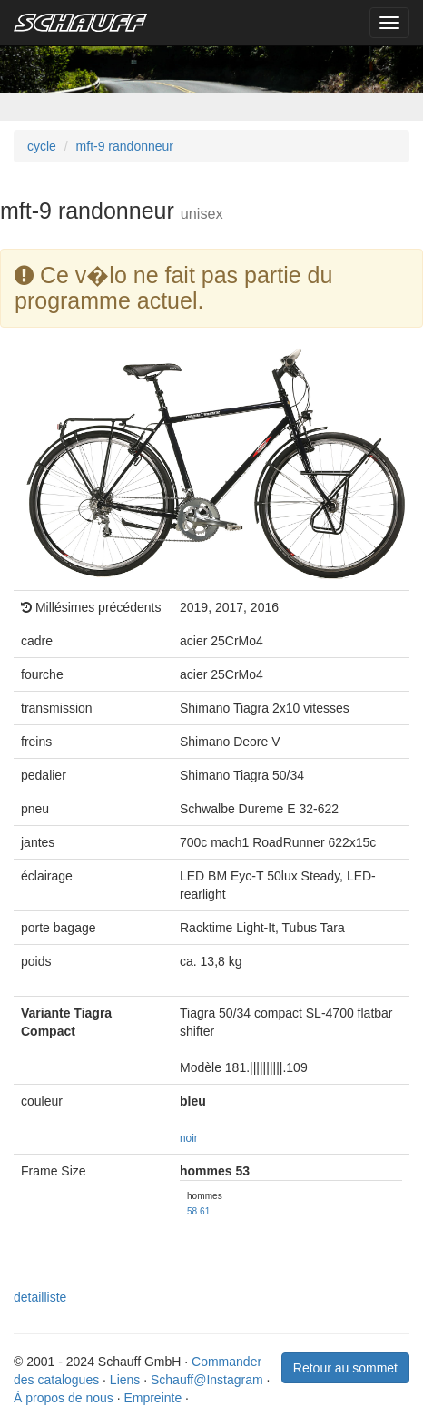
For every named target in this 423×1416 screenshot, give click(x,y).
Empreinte (152, 1398)
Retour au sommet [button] (345, 1368)
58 (192, 1211)
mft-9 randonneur (124, 146)
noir (189, 1138)
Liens (125, 1379)
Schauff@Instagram (207, 1379)
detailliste (40, 1297)
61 (205, 1211)
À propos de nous (63, 1398)
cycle (41, 146)
